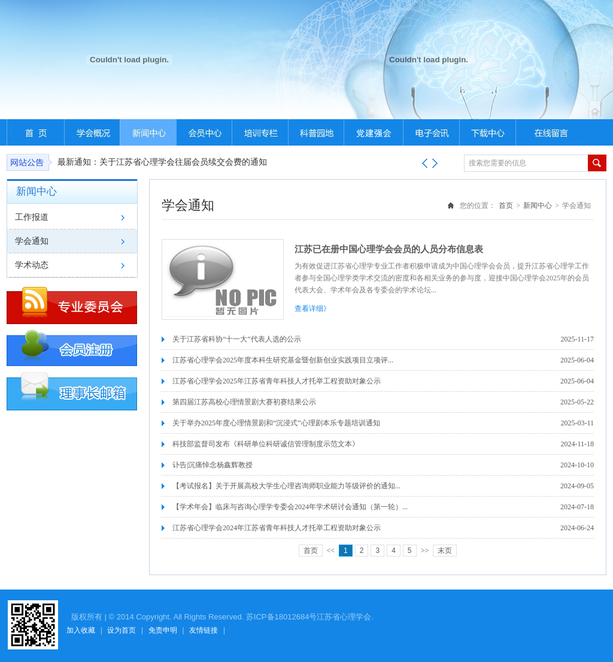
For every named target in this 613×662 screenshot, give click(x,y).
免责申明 (162, 630)
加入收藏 (80, 630)
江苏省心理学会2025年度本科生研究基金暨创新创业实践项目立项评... (282, 360)
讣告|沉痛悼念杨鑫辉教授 (212, 465)
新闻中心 (537, 205)
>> (425, 550)
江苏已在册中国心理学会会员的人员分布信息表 (389, 249)
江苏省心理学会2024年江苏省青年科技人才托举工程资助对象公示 (276, 528)
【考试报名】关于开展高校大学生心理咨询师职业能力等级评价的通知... (286, 486)
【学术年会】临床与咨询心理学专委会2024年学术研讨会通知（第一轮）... (290, 507)
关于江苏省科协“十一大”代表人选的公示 (236, 339)
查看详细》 (312, 308)
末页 (445, 550)
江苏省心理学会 (344, 616)
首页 (506, 205)
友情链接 (203, 630)
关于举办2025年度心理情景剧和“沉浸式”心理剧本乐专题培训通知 (276, 423)
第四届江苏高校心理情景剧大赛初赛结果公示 (244, 402)
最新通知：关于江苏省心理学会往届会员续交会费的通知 (162, 162)
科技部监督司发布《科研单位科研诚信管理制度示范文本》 (265, 444)
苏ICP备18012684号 (281, 616)
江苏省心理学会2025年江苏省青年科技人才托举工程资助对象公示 (276, 381)
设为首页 (121, 630)
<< (331, 550)
